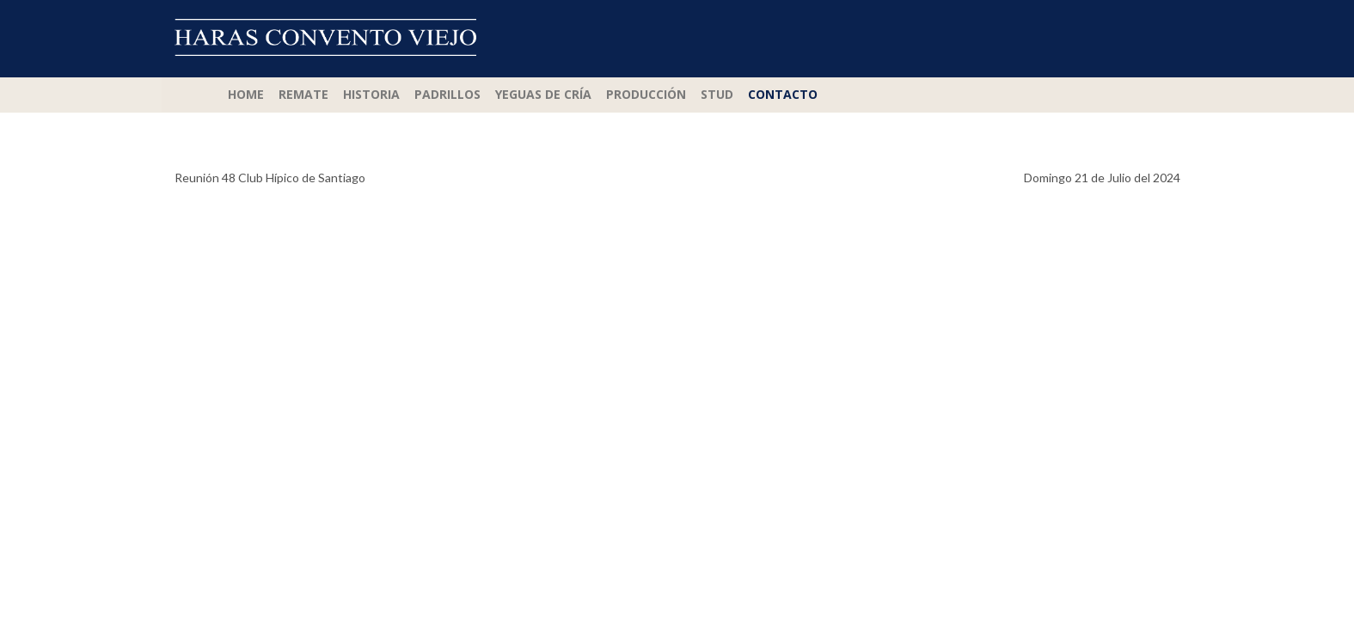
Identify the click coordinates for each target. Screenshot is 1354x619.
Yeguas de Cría (543, 94)
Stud (717, 94)
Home (246, 94)
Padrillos (447, 94)
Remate (303, 94)
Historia (371, 94)
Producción (646, 94)
